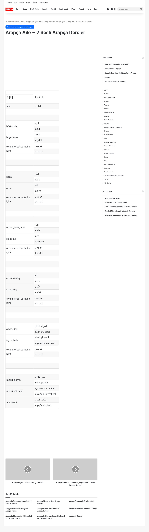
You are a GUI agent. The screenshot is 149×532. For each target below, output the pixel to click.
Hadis (106, 101)
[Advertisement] (51, 57)
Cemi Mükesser (110, 146)
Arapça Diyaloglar (32, 22)
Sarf (17, 9)
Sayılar (21, 2)
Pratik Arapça (20, 22)
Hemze (106, 131)
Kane (89, 9)
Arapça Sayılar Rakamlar (113, 127)
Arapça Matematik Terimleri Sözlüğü (83, 509)
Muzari (81, 9)
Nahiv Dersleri (109, 153)
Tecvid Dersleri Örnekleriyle (114, 175)
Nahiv (25, 9)
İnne (95, 9)
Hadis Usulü (63, 9)
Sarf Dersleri (108, 120)
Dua (15, 2)
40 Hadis (107, 183)
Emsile (44, 9)
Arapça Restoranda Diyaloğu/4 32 (81, 501)
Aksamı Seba (109, 112)
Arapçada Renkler (76, 516)
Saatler (106, 149)
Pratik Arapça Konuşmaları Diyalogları (52, 22)
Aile (105, 138)
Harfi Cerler (34, 9)
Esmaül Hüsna (109, 164)
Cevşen (9, 2)
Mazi (73, 9)
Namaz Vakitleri (31, 2)
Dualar (106, 109)
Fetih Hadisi (44, 2)
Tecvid (53, 9)
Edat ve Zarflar (109, 97)
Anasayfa (10, 22)
